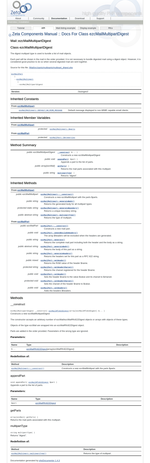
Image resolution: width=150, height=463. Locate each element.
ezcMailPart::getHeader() (53, 257)
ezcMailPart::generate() (53, 237)
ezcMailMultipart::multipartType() (58, 213)
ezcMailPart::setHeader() (53, 271)
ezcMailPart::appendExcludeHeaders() (59, 230)
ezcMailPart (17, 74)
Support (100, 18)
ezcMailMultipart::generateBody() (58, 200)
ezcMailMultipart (24, 79)
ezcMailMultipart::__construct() (57, 193)
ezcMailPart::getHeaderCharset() (57, 264)
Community (38, 18)
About (18, 18)
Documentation (59, 18)
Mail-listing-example (65, 28)
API (43, 28)
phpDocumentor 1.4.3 (49, 456)
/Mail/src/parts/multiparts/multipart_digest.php (51, 67)
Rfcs (110, 28)
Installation (24, 22)
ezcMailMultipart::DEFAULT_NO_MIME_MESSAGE (40, 110)
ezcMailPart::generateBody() (55, 244)
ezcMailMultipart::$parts (62, 129)
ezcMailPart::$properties (62, 137)
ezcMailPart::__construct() (54, 224)
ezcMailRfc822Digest (59, 307)
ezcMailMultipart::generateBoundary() (60, 206)
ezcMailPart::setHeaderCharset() (57, 277)
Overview (12, 22)
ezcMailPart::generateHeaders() (56, 251)
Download (80, 18)
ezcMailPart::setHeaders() (54, 284)
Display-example (88, 28)
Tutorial (20, 28)
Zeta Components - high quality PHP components (75, 8)
